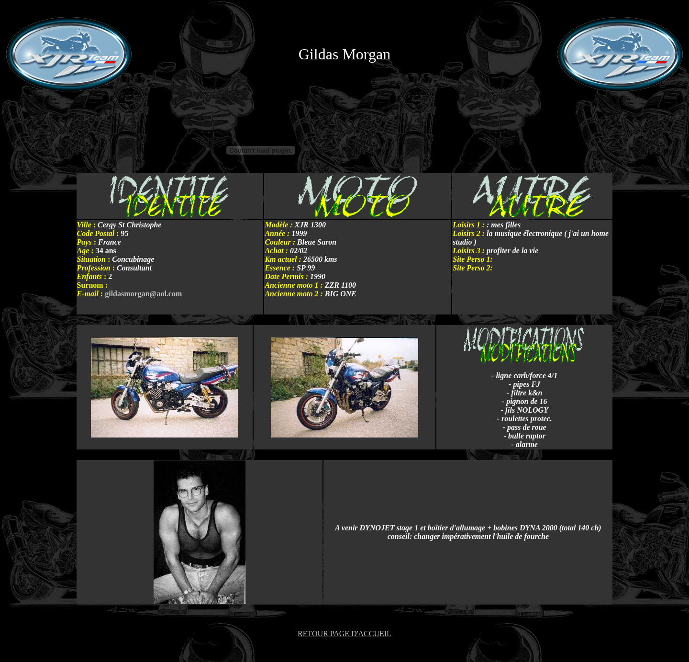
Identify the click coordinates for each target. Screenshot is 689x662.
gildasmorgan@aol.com (143, 294)
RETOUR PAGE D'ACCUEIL (344, 633)
